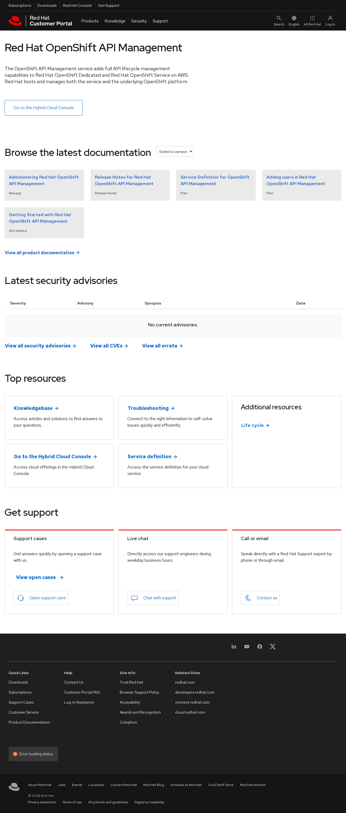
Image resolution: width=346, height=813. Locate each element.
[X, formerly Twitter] (273, 648)
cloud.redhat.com (190, 712)
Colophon (128, 722)
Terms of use (72, 802)
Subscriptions (19, 5)
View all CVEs (106, 346)
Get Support (108, 5)
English (294, 20)
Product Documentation (29, 722)
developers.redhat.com (194, 692)
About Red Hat (39, 785)
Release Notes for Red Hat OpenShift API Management (124, 180)
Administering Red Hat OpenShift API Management (44, 180)
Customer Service (24, 712)
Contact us (267, 598)
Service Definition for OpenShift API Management (215, 180)
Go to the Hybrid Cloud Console (44, 108)
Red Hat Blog (153, 785)
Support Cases (21, 702)
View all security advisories (38, 346)
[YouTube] (247, 648)
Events (77, 785)
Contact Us (73, 682)
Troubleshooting (148, 408)
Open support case (47, 598)
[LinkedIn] (234, 648)
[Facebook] (260, 648)
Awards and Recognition (140, 712)
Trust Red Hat (131, 682)
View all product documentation (39, 252)
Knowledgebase (33, 408)
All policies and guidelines (108, 802)
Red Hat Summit (252, 785)
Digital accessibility (149, 802)
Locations (96, 785)
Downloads (46, 5)
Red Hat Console (77, 5)
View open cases (36, 577)
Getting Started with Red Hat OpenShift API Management (40, 218)
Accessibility (130, 702)
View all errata (159, 346)
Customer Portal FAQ (82, 692)
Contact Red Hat (123, 785)
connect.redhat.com (192, 702)
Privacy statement (42, 802)
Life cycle (252, 425)
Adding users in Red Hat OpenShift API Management (296, 180)
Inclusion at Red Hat (186, 785)
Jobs (61, 785)
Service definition (149, 456)
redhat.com (185, 682)
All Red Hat (312, 20)
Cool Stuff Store (221, 785)
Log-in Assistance (79, 702)
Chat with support (160, 598)
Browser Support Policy (139, 692)
